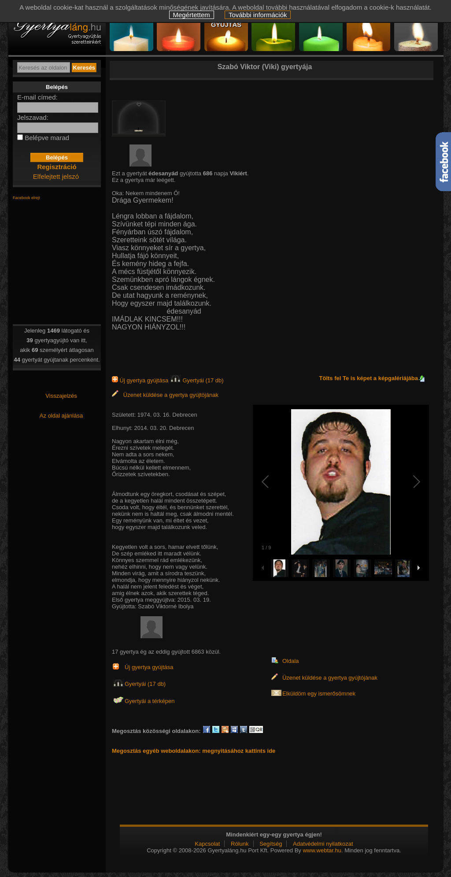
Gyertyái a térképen (149, 701)
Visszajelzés (61, 395)
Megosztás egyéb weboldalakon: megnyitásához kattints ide (193, 750)
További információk (258, 15)
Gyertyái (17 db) (197, 380)
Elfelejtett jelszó (56, 176)
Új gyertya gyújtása (141, 380)
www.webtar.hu (322, 850)
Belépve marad (47, 137)
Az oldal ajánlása (61, 415)
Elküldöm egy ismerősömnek (318, 693)
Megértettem (191, 15)
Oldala (290, 661)
